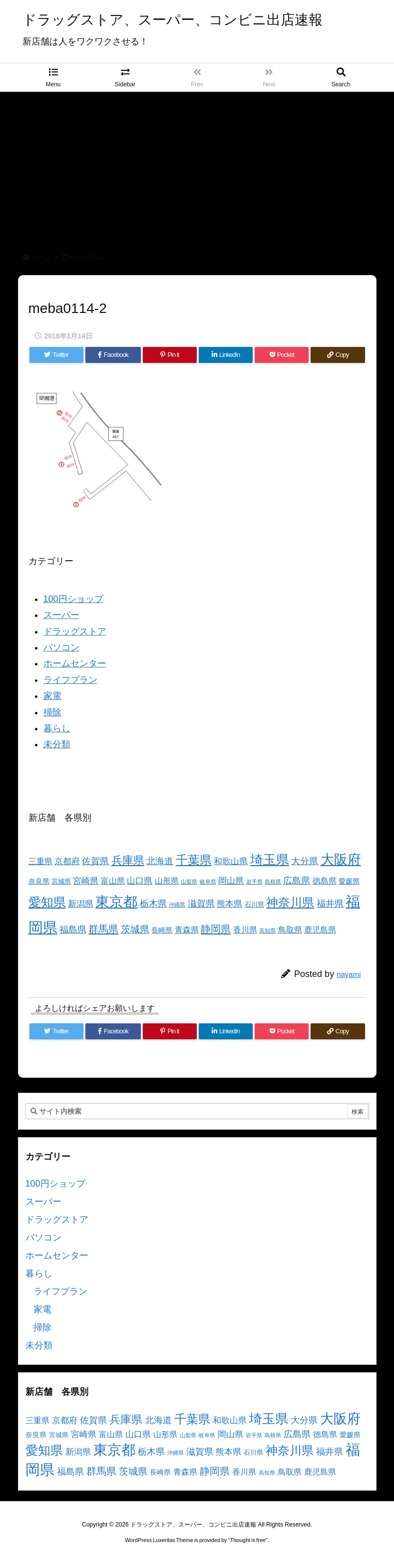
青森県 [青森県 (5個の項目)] (187, 930)
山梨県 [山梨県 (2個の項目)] (189, 882)
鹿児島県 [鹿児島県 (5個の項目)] (320, 930)
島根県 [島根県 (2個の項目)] (273, 882)
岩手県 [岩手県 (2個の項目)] (254, 882)
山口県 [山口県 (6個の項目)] (139, 881)
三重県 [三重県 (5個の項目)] (40, 861)
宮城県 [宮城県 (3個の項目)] (61, 881)
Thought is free (248, 1540)
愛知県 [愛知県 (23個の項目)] (47, 902)
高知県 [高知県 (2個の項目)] (267, 931)
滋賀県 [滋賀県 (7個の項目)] (201, 904)
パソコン (61, 647)
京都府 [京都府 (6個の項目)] (67, 861)
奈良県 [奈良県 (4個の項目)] (38, 881)
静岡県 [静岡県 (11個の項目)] (216, 929)
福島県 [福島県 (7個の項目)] (72, 930)
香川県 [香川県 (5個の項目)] (245, 930)
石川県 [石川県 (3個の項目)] (254, 904)
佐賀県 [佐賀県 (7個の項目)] (95, 861)
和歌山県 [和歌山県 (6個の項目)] (231, 861)
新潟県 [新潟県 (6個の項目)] (80, 904)
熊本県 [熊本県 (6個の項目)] (229, 904)
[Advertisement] (197, 167)
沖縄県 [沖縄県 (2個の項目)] (177, 905)
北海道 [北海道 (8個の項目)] (159, 861)
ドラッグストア (74, 631)
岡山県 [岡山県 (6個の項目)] (231, 881)
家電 (52, 696)
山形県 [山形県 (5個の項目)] (167, 881)
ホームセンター (74, 663)
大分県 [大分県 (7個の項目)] (304, 861)
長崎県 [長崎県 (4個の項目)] (161, 930)
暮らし (56, 728)
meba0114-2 (87, 257)
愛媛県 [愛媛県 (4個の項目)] (349, 881)
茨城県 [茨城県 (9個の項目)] (135, 929)
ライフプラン (70, 680)
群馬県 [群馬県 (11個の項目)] (103, 929)
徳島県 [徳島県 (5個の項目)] (325, 881)
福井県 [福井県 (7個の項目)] (330, 904)
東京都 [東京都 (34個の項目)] (116, 902)
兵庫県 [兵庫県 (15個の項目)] (127, 860)
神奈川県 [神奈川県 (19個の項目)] (290, 902)
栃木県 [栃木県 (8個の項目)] (153, 903)
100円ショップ (73, 599)
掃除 (52, 712)
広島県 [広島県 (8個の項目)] (296, 880)
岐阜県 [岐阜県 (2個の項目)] (208, 882)
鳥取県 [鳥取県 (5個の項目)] (290, 930)
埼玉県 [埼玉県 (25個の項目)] (269, 860)
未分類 (56, 744)
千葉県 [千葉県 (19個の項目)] (194, 860)
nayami (349, 974)
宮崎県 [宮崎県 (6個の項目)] (85, 881)
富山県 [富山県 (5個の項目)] (113, 881)
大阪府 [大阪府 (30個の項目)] (341, 859)
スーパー (61, 615)
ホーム (41, 257)
